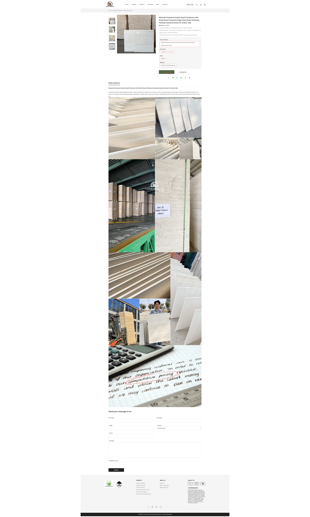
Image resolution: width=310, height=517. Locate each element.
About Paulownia (164, 488)
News (157, 4)
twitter (177, 78)
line (173, 78)
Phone (110, 434)
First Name (111, 418)
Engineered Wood (140, 486)
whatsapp (181, 78)
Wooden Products (140, 488)
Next (111, 52)
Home (126, 4)
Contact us (165, 4)
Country (159, 426)
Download (150, 4)
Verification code (113, 461)
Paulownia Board (127, 10)
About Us (162, 484)
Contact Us (183, 72)
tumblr (190, 78)
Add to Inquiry (166, 72)
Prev (111, 15)
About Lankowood (164, 486)
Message (111, 441)
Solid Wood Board (117, 10)
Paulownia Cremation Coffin (143, 490)
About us (142, 4)
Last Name (159, 418)
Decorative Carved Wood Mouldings (144, 494)
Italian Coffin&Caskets (141, 492)
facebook (169, 78)
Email (110, 426)
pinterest (186, 78)
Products (134, 4)
